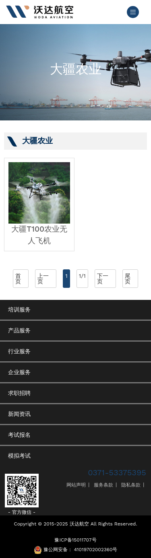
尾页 (127, 279)
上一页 (43, 279)
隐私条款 (131, 485)
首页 (18, 279)
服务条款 (103, 485)
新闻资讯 (19, 414)
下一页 (102, 279)
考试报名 (19, 435)
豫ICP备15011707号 (75, 540)
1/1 (82, 276)
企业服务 (19, 372)
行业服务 (19, 351)
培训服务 (19, 309)
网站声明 (76, 485)
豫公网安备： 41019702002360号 (80, 549)
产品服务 (19, 330)
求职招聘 (19, 393)
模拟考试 (19, 455)
